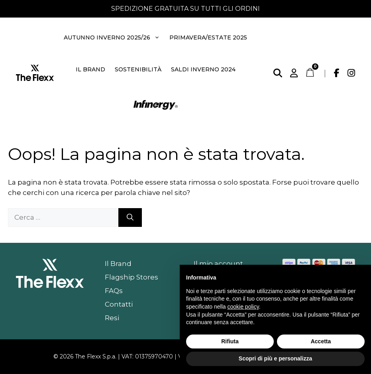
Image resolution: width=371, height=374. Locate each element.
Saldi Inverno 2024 (203, 69)
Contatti (119, 304)
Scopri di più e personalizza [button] (275, 358)
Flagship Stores (131, 277)
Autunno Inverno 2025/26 (112, 37)
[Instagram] (351, 73)
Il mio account (218, 264)
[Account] (294, 73)
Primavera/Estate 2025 (208, 37)
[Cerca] (277, 73)
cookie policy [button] (243, 306)
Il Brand (90, 69)
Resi (112, 318)
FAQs (114, 291)
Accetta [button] (321, 341)
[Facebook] (337, 73)
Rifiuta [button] (230, 341)
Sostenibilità (138, 69)
